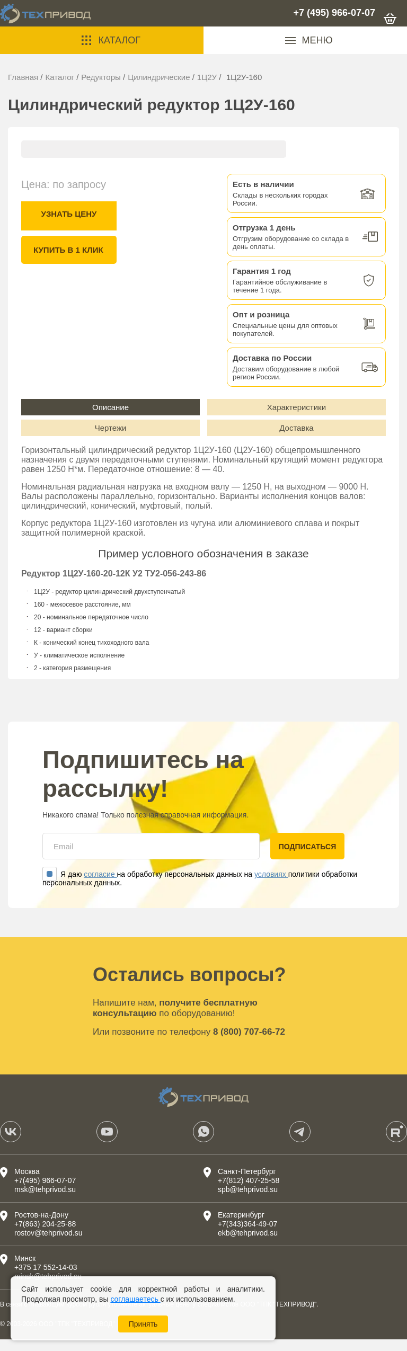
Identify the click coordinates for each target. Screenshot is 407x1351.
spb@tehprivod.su (248, 1201)
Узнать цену (69, 213)
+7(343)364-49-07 (247, 1235)
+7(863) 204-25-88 (45, 1235)
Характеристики (296, 409)
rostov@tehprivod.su (48, 1244)
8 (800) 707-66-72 (249, 1043)
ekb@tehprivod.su (248, 1244)
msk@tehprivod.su (45, 1201)
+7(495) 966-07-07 (45, 1192)
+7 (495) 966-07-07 (334, 12)
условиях (271, 886)
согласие (100, 886)
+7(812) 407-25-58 (248, 1192)
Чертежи (111, 436)
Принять (143, 1324)
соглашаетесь (135, 1299)
